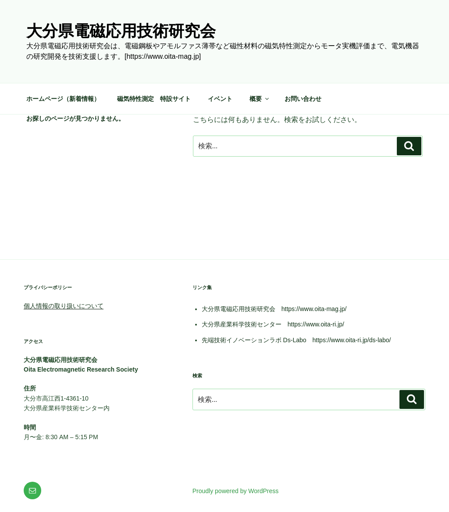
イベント (220, 98)
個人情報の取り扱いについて (63, 305)
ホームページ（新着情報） (63, 98)
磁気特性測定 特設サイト (154, 98)
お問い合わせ (303, 98)
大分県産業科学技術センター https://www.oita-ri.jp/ (273, 324)
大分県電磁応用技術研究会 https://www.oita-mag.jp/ (274, 308)
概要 (259, 98)
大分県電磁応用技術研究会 (121, 31)
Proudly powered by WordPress (235, 490)
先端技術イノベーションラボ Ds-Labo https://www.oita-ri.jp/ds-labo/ (296, 340)
